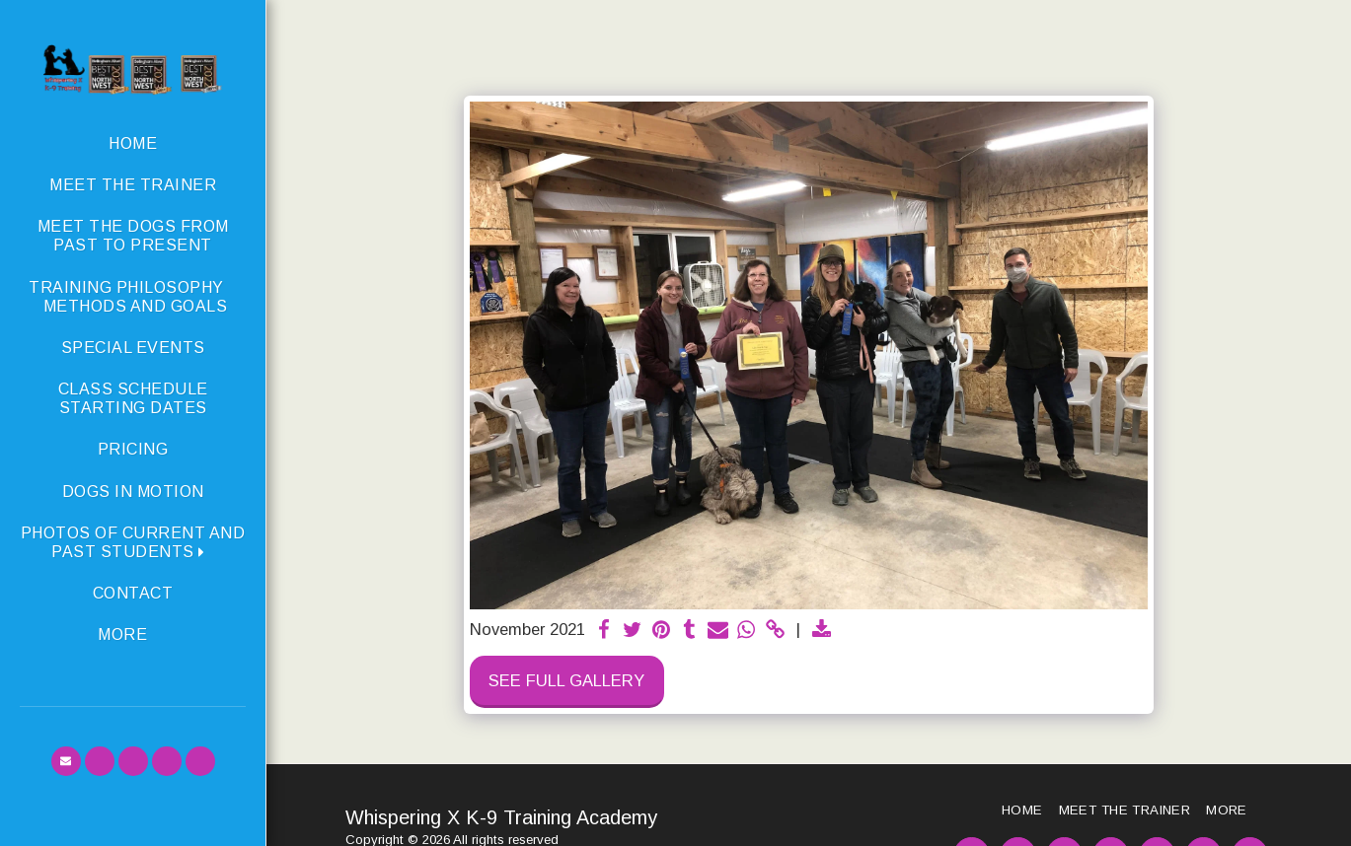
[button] (133, 542)
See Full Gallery (566, 680)
